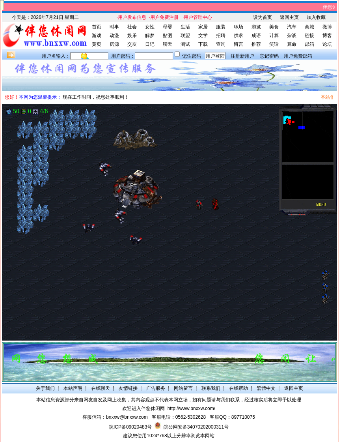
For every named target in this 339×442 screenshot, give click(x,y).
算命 (291, 44)
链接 (309, 35)
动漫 (114, 35)
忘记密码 (269, 56)
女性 (150, 27)
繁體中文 (266, 388)
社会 (132, 27)
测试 (185, 44)
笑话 (274, 44)
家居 (203, 27)
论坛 (327, 44)
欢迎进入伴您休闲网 (143, 408)
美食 (274, 27)
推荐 (256, 44)
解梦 (150, 35)
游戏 (96, 35)
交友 (132, 44)
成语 (256, 35)
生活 (185, 27)
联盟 (185, 35)
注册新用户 (242, 56)
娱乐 (132, 35)
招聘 (220, 35)
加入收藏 (316, 17)
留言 (238, 44)
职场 (238, 27)
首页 (96, 27)
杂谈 (291, 35)
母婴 (167, 27)
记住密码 (191, 56)
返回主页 (289, 17)
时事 (114, 27)
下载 (203, 44)
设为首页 (262, 17)
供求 (238, 35)
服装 (220, 27)
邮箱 (309, 44)
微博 (327, 27)
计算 (274, 35)
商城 (309, 27)
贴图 (167, 35)
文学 (203, 35)
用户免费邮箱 (298, 56)
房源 (114, 44)
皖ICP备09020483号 (130, 427)
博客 (327, 35)
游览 (256, 27)
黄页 (96, 44)
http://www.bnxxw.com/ (191, 408)
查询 (220, 44)
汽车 (291, 27)
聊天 (167, 44)
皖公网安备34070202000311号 (196, 427)
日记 (150, 44)
